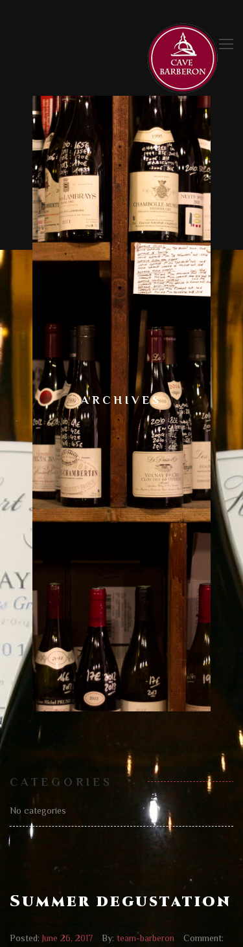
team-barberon (145, 938)
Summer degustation (120, 901)
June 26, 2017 (67, 938)
